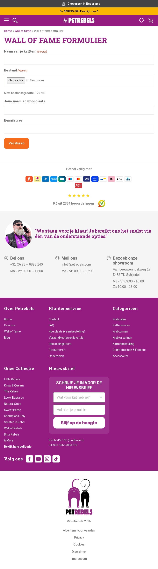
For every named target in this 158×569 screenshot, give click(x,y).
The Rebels (11, 391)
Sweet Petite (12, 409)
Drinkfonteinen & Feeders (129, 349)
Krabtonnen (120, 331)
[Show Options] (101, 397)
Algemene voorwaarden (79, 530)
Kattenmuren (121, 325)
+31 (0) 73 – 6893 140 (26, 264)
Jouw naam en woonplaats (24, 101)
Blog (7, 337)
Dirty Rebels (12, 434)
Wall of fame (23, 31)
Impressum (79, 558)
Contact (54, 318)
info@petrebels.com (76, 264)
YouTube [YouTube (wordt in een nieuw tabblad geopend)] (38, 458)
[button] (6, 21)
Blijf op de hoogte (79, 422)
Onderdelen (56, 355)
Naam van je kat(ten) (25, 51)
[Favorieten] (141, 20)
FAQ (51, 325)
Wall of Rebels (13, 428)
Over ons (10, 325)
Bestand (15, 70)
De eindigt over (79, 11)
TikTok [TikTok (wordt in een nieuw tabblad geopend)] (56, 458)
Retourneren (57, 349)
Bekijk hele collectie (17, 446)
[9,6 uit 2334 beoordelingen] (79, 200)
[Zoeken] (15, 20)
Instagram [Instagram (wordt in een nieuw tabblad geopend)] (47, 458)
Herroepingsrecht (60, 343)
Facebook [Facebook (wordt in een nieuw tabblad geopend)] (29, 458)
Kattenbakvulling (123, 343)
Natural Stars (12, 403)
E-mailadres (13, 120)
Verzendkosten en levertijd (66, 337)
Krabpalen (119, 318)
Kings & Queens (14, 384)
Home (8, 31)
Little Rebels (12, 379)
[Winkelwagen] (151, 21)
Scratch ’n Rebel (14, 421)
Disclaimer (79, 551)
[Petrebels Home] (79, 496)
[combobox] (78, 397)
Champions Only (14, 415)
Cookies (79, 544)
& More (8, 440)
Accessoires (121, 355)
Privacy (79, 537)
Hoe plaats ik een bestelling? (67, 331)
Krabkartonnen (122, 337)
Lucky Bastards (14, 397)
